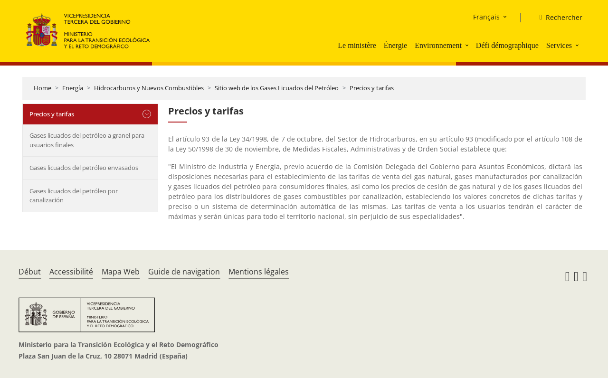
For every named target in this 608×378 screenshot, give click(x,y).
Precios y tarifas (372, 88)
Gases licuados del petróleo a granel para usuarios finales (86, 140)
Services (559, 45)
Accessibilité (71, 271)
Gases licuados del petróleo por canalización (73, 196)
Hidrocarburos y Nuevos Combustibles (149, 88)
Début (30, 271)
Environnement (438, 45)
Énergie (395, 45)
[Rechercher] (557, 17)
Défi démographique (507, 45)
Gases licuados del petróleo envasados (83, 167)
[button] (468, 45)
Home (42, 88)
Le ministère (357, 45)
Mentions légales (258, 271)
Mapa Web (121, 271)
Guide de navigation (184, 271)
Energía (72, 88)
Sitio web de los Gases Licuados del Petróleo (277, 88)
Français (486, 16)
